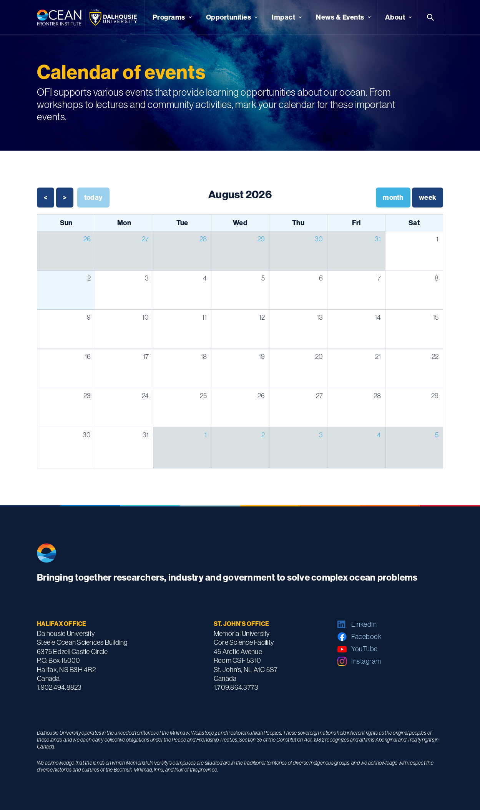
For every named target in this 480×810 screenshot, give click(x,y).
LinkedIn (364, 624)
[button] (171, 17)
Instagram (366, 661)
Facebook (366, 637)
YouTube (364, 649)
